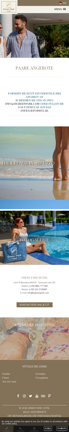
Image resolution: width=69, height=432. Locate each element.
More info (62, 428)
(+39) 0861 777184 (38, 286)
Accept (48, 428)
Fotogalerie (42, 377)
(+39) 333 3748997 (38, 289)
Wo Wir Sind (9, 381)
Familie (6, 373)
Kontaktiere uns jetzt (34, 304)
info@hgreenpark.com (38, 293)
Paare (5, 377)
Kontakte (40, 373)
